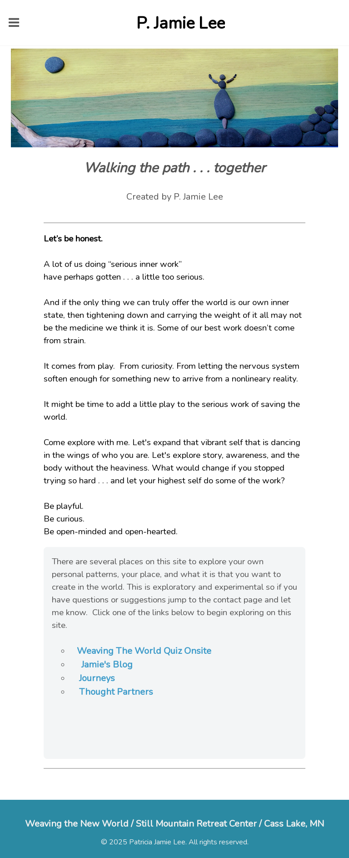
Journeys (97, 678)
